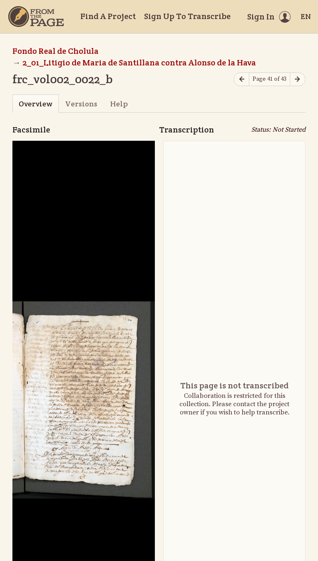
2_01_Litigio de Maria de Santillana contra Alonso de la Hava (139, 62)
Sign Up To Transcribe (187, 16)
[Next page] (298, 79)
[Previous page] (241, 79)
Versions (81, 103)
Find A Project (108, 16)
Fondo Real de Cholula (55, 51)
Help (119, 103)
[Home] (36, 16)
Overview (35, 103)
